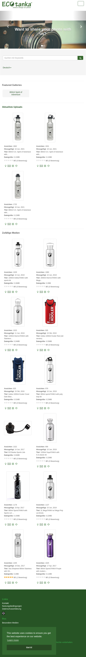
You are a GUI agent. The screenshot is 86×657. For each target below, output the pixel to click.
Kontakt (5, 603)
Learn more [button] (13, 640)
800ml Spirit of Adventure (16, 93)
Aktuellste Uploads (12, 107)
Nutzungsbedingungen (12, 606)
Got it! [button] (29, 647)
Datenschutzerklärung (11, 609)
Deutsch (7, 67)
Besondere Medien (10, 623)
